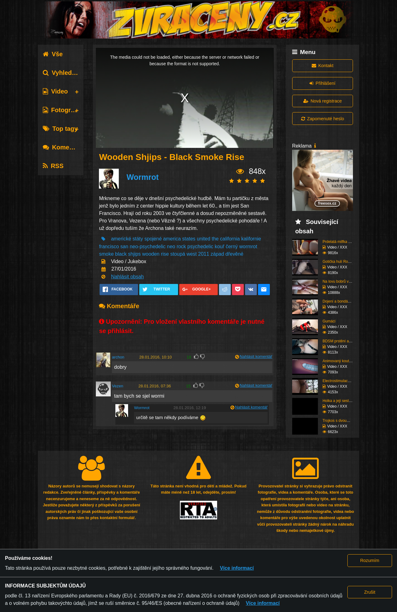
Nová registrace (322, 100)
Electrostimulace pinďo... (343, 381)
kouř (219, 246)
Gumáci (329, 321)
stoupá (177, 254)
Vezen (117, 386)
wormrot (248, 246)
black (121, 254)
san (124, 246)
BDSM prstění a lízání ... (343, 341)
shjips (134, 254)
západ (217, 254)
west (191, 254)
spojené (153, 238)
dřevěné (234, 254)
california (230, 238)
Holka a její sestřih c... (341, 401)
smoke (106, 254)
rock (181, 246)
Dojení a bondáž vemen (342, 301)
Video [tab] (55, 91)
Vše (53, 54)
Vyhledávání (65, 72)
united (203, 238)
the (215, 238)
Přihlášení (322, 83)
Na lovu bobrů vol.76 (340, 281)
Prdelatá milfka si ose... (342, 242)
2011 (203, 254)
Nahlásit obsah (127, 276)
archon (118, 357)
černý (232, 246)
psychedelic (200, 246)
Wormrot (143, 177)
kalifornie (251, 238)
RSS (53, 165)
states (188, 238)
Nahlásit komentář (256, 356)
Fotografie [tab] (62, 110)
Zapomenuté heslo (322, 118)
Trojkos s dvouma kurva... (344, 420)
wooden (150, 254)
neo (171, 246)
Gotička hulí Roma (338, 261)
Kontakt (322, 65)
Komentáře (63, 147)
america (172, 238)
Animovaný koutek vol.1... (344, 361)
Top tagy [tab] (60, 128)
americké (121, 238)
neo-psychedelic (148, 246)
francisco (109, 246)
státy (137, 238)
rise (165, 254)
